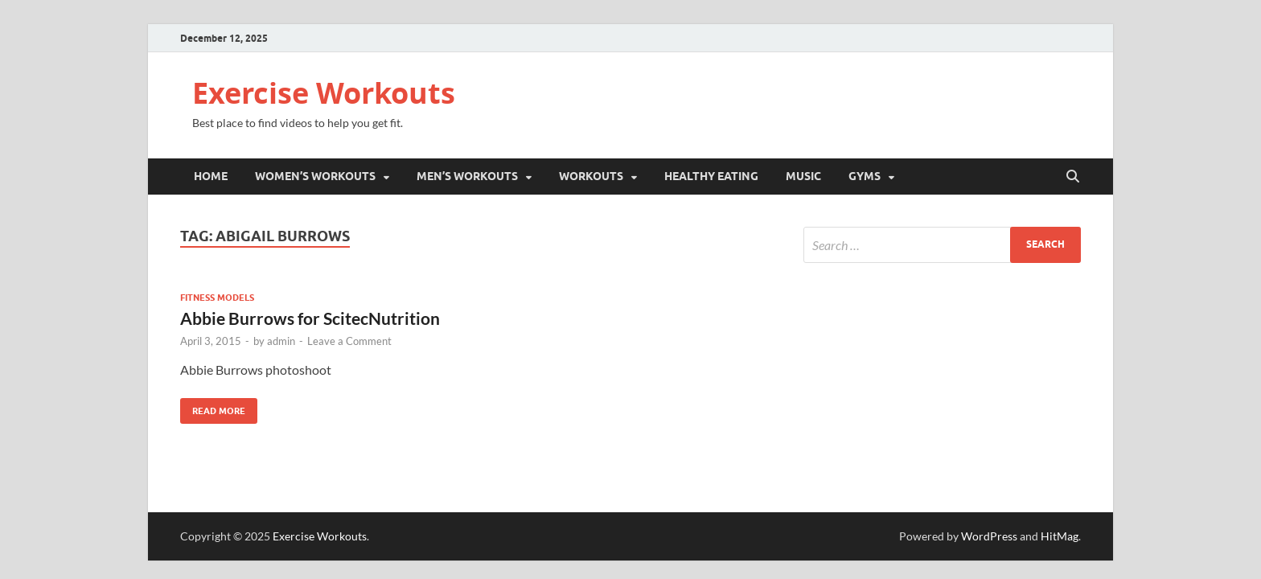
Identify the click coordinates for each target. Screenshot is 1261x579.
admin (281, 341)
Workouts (591, 176)
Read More (212, 407)
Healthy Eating (711, 176)
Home (211, 176)
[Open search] (1073, 176)
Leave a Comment (349, 341)
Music (803, 176)
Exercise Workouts (323, 93)
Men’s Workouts (467, 176)
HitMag (1059, 536)
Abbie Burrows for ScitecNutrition (310, 318)
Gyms (864, 176)
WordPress (989, 536)
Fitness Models (217, 297)
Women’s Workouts (315, 176)
